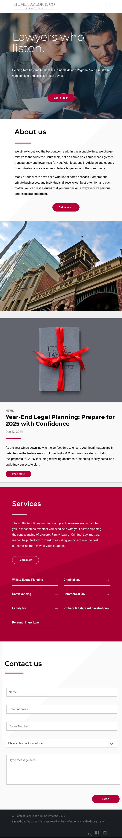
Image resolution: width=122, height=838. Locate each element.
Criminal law (72, 580)
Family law (19, 608)
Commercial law (74, 594)
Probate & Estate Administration (85, 608)
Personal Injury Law (25, 622)
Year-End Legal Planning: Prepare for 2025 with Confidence (60, 420)
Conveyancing (21, 594)
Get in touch (61, 97)
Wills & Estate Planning (27, 580)
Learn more (25, 559)
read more (18, 473)
